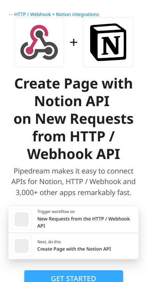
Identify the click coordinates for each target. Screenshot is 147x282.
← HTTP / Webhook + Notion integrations (53, 14)
